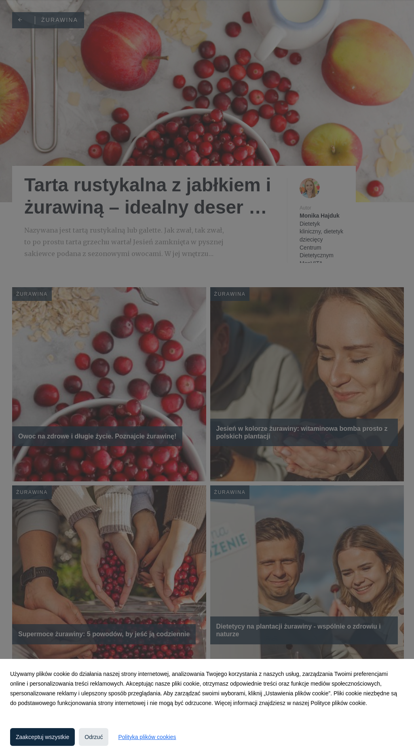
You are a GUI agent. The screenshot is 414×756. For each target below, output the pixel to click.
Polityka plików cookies (147, 737)
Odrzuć (93, 737)
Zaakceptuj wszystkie (42, 737)
